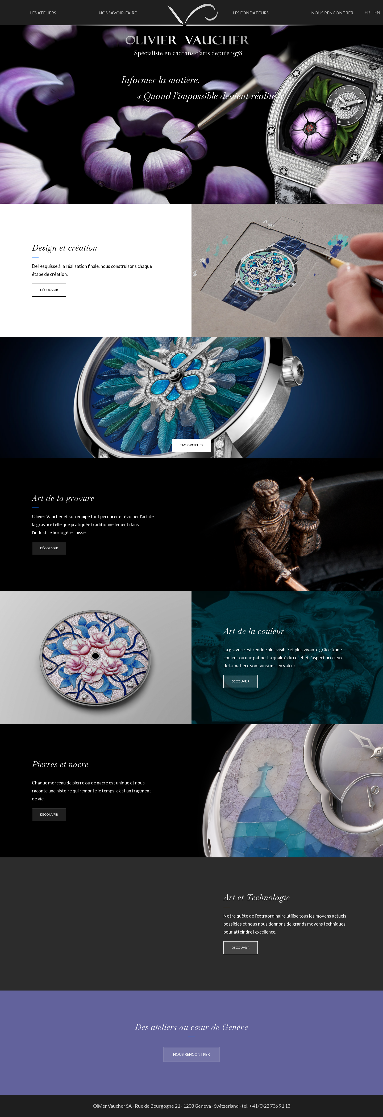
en (377, 12)
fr (367, 12)
